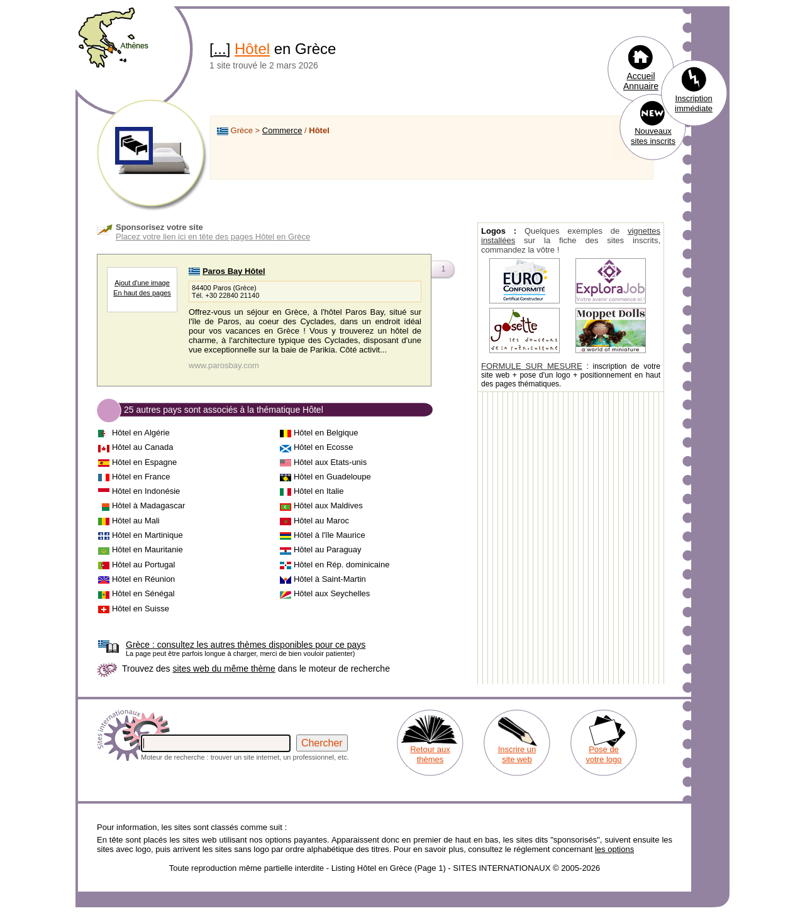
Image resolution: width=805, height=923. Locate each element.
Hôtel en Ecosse (323, 447)
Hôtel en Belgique (326, 432)
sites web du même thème (223, 669)
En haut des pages (142, 293)
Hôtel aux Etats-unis (330, 462)
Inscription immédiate (694, 103)
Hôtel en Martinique (147, 535)
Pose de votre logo (603, 754)
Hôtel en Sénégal (143, 593)
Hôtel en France (141, 476)
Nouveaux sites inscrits (653, 136)
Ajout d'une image (142, 283)
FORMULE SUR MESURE (531, 366)
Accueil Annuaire (640, 81)
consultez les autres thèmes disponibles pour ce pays (245, 645)
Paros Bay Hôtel (234, 271)
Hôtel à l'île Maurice (329, 535)
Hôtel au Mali (136, 520)
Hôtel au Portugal (143, 564)
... (220, 48)
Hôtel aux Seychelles (332, 593)
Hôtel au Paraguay (328, 549)
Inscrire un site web (517, 754)
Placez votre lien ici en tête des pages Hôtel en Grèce (213, 236)
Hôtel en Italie (319, 491)
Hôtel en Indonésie (146, 491)
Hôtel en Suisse (140, 608)
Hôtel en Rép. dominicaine (341, 564)
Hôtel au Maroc (321, 520)
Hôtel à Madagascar (148, 505)
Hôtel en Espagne (144, 462)
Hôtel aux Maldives (328, 505)
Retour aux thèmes (430, 754)
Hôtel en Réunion (143, 579)
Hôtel (252, 48)
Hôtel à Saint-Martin (330, 579)
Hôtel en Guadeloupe (332, 476)
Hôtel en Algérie (141, 432)
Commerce (282, 130)
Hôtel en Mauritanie (147, 549)
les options (614, 849)
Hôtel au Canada (143, 447)
